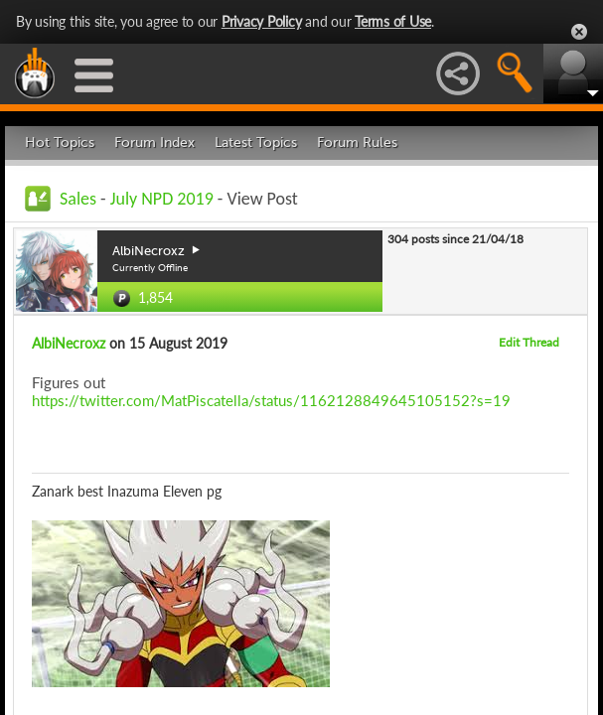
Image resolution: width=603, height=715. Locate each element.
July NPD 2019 (162, 199)
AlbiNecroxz (68, 343)
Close (579, 32)
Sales (78, 199)
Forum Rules (357, 142)
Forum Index (154, 142)
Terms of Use (393, 21)
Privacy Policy (262, 21)
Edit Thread (529, 342)
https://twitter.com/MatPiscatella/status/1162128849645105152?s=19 (271, 400)
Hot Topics (59, 142)
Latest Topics (256, 142)
